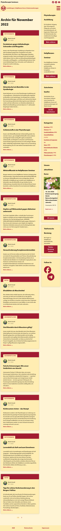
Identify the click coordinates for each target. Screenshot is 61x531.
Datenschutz (28, 528)
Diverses (46, 129)
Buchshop (47, 127)
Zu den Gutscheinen (51, 111)
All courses (50, 218)
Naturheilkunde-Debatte (51, 147)
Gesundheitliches (48, 135)
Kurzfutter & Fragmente (50, 140)
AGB (13, 528)
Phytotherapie (48, 155)
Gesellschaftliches (49, 132)
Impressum (45, 528)
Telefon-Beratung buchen (51, 249)
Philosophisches (48, 152)
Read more (48, 209)
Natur (45, 145)
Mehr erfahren (50, 42)
